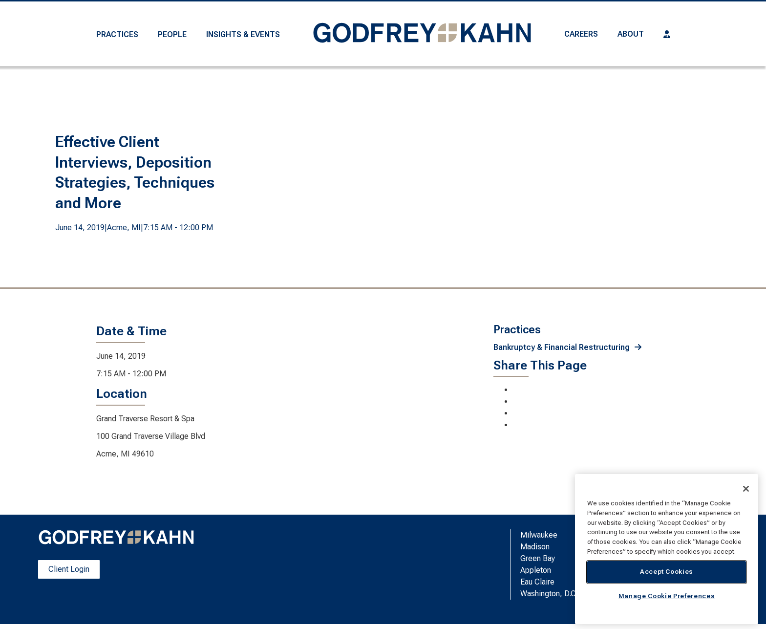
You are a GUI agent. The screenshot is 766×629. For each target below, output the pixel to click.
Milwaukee (538, 535)
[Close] (746, 488)
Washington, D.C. (549, 593)
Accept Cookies (666, 571)
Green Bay (537, 558)
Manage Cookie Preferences (666, 596)
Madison (535, 546)
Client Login (68, 569)
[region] (666, 549)
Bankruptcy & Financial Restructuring (561, 347)
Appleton (535, 570)
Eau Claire (537, 581)
